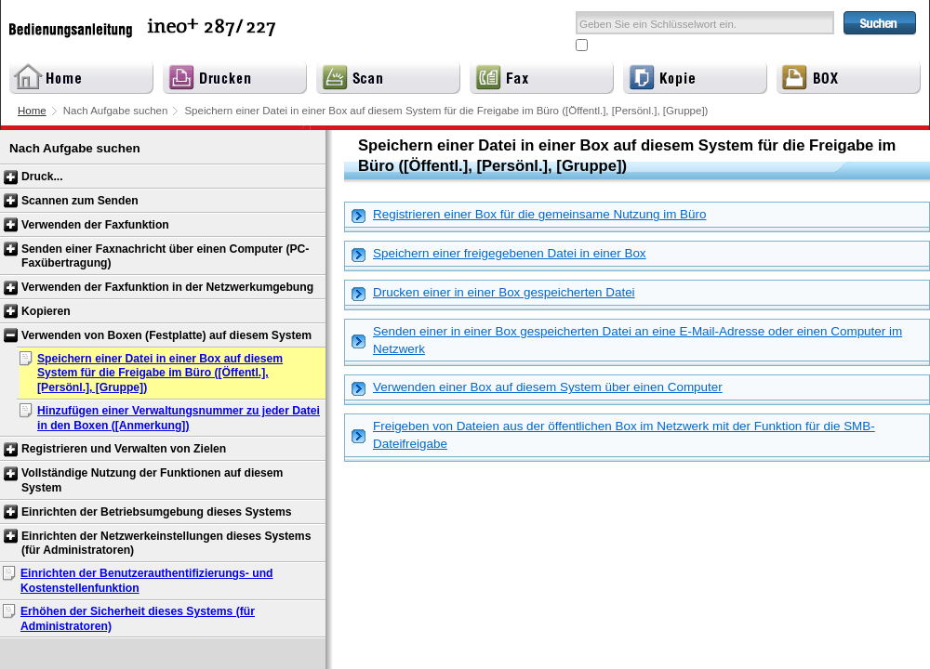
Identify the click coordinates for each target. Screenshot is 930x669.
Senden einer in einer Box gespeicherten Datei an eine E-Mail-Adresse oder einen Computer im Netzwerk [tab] (627, 340)
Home (32, 110)
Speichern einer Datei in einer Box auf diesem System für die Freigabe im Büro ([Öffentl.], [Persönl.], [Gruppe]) (160, 373)
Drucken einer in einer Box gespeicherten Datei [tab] (493, 293)
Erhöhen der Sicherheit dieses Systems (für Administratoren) (137, 619)
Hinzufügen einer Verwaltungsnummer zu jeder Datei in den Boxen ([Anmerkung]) (178, 418)
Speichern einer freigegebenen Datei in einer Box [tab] (499, 254)
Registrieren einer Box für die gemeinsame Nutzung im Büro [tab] (529, 215)
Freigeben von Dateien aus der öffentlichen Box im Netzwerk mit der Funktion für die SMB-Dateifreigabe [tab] (613, 435)
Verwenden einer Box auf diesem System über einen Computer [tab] (537, 388)
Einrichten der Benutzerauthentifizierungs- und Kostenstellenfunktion (146, 581)
